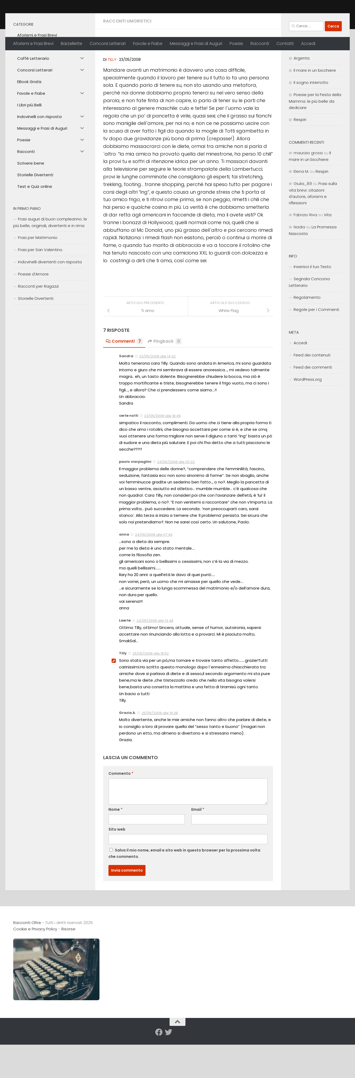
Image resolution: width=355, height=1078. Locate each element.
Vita (327, 252)
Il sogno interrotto (311, 119)
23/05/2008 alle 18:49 (162, 452)
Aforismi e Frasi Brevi (33, 43)
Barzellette (71, 43)
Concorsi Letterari (108, 43)
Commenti (124, 378)
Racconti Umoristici (127, 58)
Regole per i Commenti (316, 346)
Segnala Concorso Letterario (309, 319)
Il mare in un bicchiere (315, 107)
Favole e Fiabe (147, 43)
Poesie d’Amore (33, 311)
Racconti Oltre (51, 18)
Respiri (300, 156)
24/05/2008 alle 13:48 (154, 657)
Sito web (116, 866)
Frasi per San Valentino (40, 286)
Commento (120, 810)
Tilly (112, 96)
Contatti (285, 43)
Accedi (308, 43)
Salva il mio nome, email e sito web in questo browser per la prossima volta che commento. (184, 890)
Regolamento (307, 334)
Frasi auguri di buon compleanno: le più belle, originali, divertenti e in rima (50, 259)
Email (197, 846)
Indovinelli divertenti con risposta (50, 299)
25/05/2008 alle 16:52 (151, 690)
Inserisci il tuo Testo (312, 303)
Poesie (236, 43)
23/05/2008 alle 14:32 (157, 393)
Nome (115, 846)
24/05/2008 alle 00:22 (176, 498)
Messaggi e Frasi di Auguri (196, 43)
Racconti (260, 43)
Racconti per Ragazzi (38, 323)
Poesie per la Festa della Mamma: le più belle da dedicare (315, 138)
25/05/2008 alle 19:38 (160, 750)
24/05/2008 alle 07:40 (153, 571)
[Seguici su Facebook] (159, 1069)
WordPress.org (308, 416)
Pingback (165, 378)
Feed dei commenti (313, 404)
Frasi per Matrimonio (37, 274)
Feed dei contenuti (312, 392)
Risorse (68, 966)
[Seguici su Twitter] (168, 1069)
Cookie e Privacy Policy (35, 966)
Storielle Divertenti (35, 335)
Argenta (302, 95)
